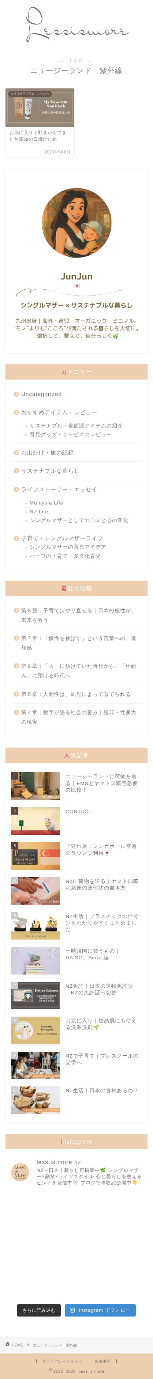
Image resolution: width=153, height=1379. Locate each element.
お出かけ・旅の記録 (47, 452)
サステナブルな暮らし (50, 471)
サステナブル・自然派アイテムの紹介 (76, 425)
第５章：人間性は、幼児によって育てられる (76, 694)
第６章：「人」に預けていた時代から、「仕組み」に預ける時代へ (79, 670)
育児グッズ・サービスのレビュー (71, 434)
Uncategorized (41, 394)
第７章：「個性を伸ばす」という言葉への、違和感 (79, 643)
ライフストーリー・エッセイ (59, 489)
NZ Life (39, 511)
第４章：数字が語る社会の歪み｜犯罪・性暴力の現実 (79, 717)
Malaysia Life (46, 503)
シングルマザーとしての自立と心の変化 (79, 520)
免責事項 (103, 1361)
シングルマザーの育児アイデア (68, 547)
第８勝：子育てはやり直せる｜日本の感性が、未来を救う (79, 615)
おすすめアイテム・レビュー (59, 412)
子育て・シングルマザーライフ (62, 538)
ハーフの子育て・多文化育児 (65, 556)
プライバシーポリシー (62, 1361)
